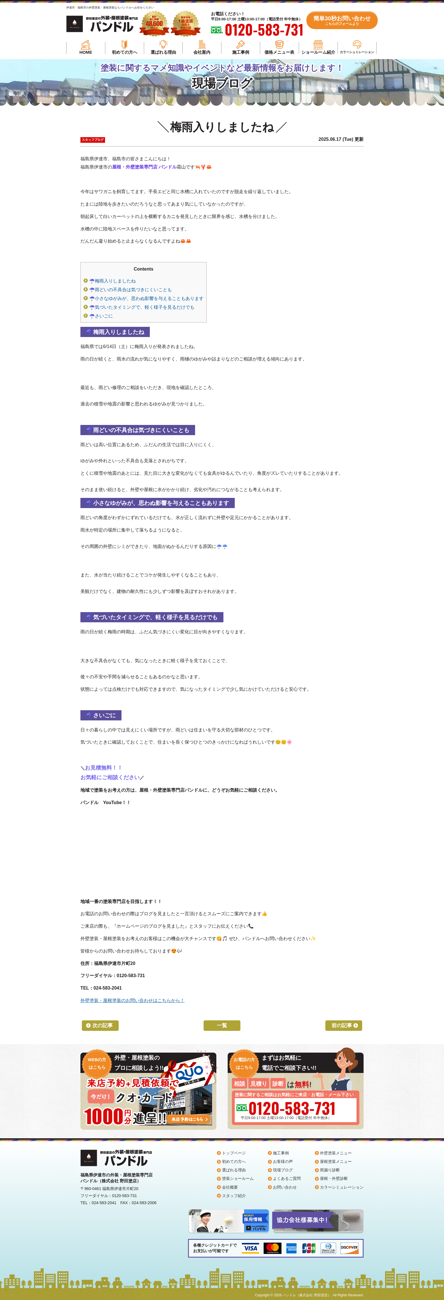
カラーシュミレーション (357, 52)
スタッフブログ (93, 139)
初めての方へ (124, 52)
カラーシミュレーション (342, 1187)
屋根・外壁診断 (334, 1178)
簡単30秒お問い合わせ (342, 20)
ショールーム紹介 (318, 52)
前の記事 (342, 1025)
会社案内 (201, 52)
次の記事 (102, 1025)
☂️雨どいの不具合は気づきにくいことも (130, 289)
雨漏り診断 (330, 1170)
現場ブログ (283, 1170)
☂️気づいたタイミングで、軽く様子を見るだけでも (142, 307)
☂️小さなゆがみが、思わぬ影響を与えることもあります (146, 298)
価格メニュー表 (279, 52)
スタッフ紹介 (234, 1195)
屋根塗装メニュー (336, 1161)
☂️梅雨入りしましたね (112, 280)
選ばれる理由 (163, 52)
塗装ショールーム (238, 1178)
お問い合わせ (285, 1187)
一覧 (222, 1025)
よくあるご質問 (287, 1178)
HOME (85, 52)
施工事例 (240, 52)
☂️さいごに (101, 316)
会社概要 (230, 1187)
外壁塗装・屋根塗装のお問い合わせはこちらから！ (132, 1000)
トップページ (234, 1153)
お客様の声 (283, 1161)
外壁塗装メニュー (336, 1153)
